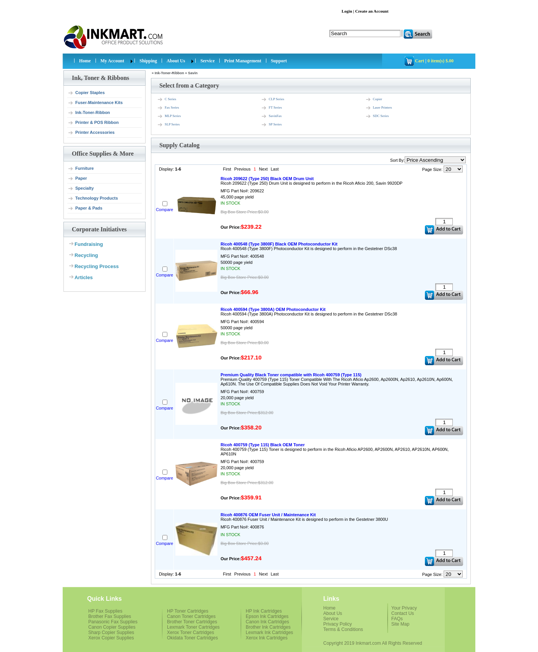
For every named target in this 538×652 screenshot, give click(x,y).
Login (347, 11)
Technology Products (93, 198)
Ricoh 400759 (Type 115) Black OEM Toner (262, 444)
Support (279, 60)
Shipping (148, 60)
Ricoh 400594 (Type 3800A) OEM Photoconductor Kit (273, 309)
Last (275, 169)
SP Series (271, 125)
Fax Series (168, 108)
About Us (176, 60)
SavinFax (271, 116)
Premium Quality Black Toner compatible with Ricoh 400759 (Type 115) (290, 374)
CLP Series (272, 99)
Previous (242, 169)
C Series (166, 99)
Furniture (81, 169)
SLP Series (168, 125)
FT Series (271, 108)
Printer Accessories (91, 133)
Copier (373, 99)
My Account (112, 60)
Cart (419, 60)
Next (263, 169)
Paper (77, 179)
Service (207, 60)
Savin (193, 73)
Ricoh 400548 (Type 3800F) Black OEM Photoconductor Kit (278, 244)
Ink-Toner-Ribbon (89, 113)
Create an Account (371, 11)
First (227, 169)
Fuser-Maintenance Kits (95, 103)
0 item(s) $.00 (441, 60)
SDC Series (377, 116)
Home (85, 60)
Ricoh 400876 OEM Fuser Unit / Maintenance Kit (268, 514)
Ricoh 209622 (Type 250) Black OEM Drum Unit (267, 178)
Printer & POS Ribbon (93, 123)
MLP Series (169, 116)
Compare (164, 209)
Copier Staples (86, 93)
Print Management (242, 60)
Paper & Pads (85, 208)
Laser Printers (378, 108)
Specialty (81, 188)
